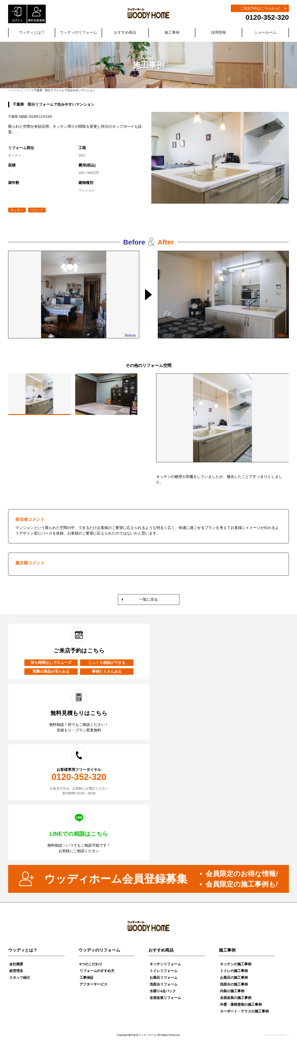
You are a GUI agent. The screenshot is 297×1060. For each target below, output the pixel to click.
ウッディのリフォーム (78, 32)
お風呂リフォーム (164, 977)
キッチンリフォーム (165, 964)
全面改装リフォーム (165, 998)
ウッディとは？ (32, 32)
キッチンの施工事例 (235, 964)
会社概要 (16, 964)
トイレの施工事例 (234, 971)
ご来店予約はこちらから (259, 8)
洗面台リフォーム (164, 984)
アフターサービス (93, 984)
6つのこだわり (91, 964)
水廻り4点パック (163, 991)
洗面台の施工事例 (234, 984)
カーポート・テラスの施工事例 (244, 1011)
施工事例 (172, 32)
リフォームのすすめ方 (97, 971)
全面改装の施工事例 (235, 998)
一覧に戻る (148, 599)
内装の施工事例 (232, 991)
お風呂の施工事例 (234, 977)
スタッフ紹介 (19, 977)
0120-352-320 (267, 17)
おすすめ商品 (125, 32)
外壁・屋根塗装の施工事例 (241, 1004)
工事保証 (87, 977)
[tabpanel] (222, 432)
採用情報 (218, 32)
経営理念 (16, 971)
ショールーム (265, 32)
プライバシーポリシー (276, 1035)
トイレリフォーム (164, 971)
